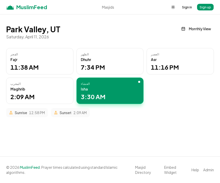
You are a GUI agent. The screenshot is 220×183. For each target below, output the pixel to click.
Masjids (108, 7)
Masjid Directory (143, 170)
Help (195, 169)
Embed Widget (170, 170)
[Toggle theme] (173, 7)
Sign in (187, 7)
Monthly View (196, 28)
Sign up (205, 7)
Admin (208, 169)
